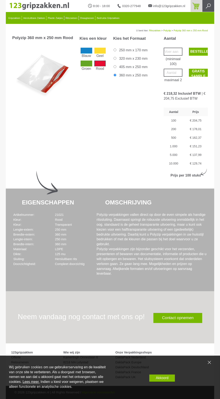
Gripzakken (14, 18)
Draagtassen (87, 18)
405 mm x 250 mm (130, 67)
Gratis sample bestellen (199, 73)
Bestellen (199, 51)
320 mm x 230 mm (130, 58)
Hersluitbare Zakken (34, 18)
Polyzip (167, 30)
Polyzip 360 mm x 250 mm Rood (191, 30)
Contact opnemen (178, 317)
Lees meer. (31, 382)
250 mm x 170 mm (130, 50)
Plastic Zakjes (55, 18)
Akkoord (162, 378)
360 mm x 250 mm (130, 75)
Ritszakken (71, 18)
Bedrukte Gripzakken (108, 18)
